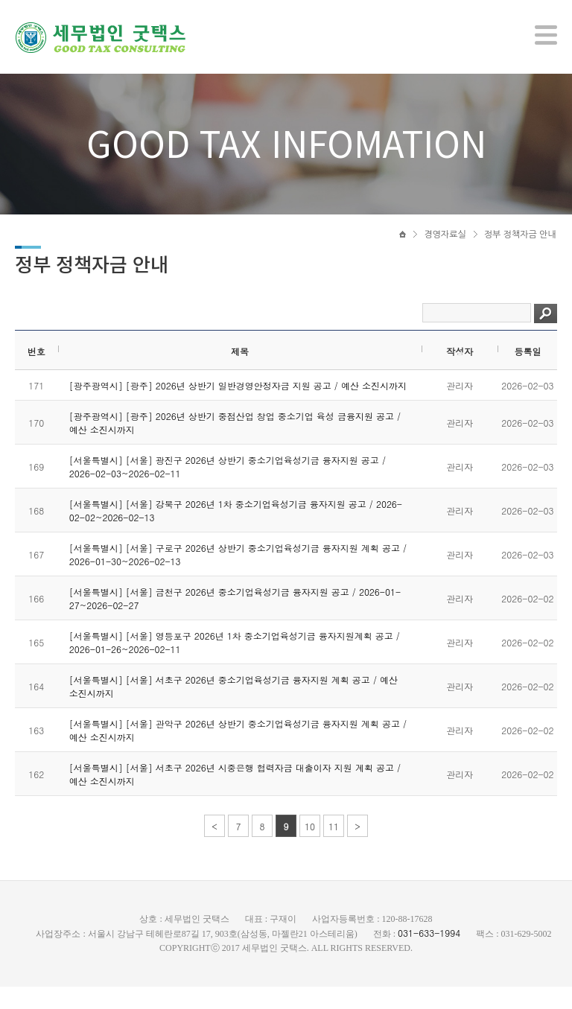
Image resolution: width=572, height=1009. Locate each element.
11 (333, 848)
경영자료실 (444, 243)
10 (310, 848)
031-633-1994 (429, 955)
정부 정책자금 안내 (520, 243)
